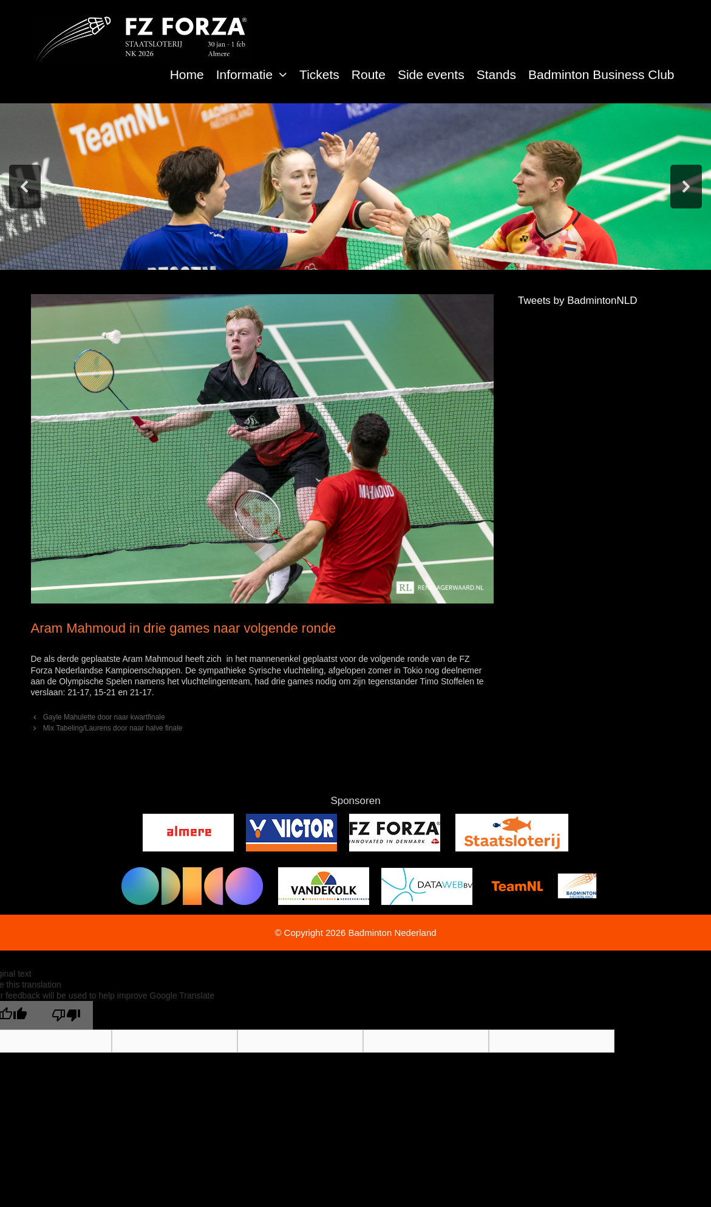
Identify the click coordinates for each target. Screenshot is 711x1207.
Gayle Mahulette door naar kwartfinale (104, 717)
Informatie (254, 74)
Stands (496, 74)
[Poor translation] (66, 1015)
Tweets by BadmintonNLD (578, 300)
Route (369, 74)
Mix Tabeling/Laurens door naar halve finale (113, 728)
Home (187, 74)
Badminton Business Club (601, 74)
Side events (431, 74)
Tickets (319, 74)
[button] (283, 74)
